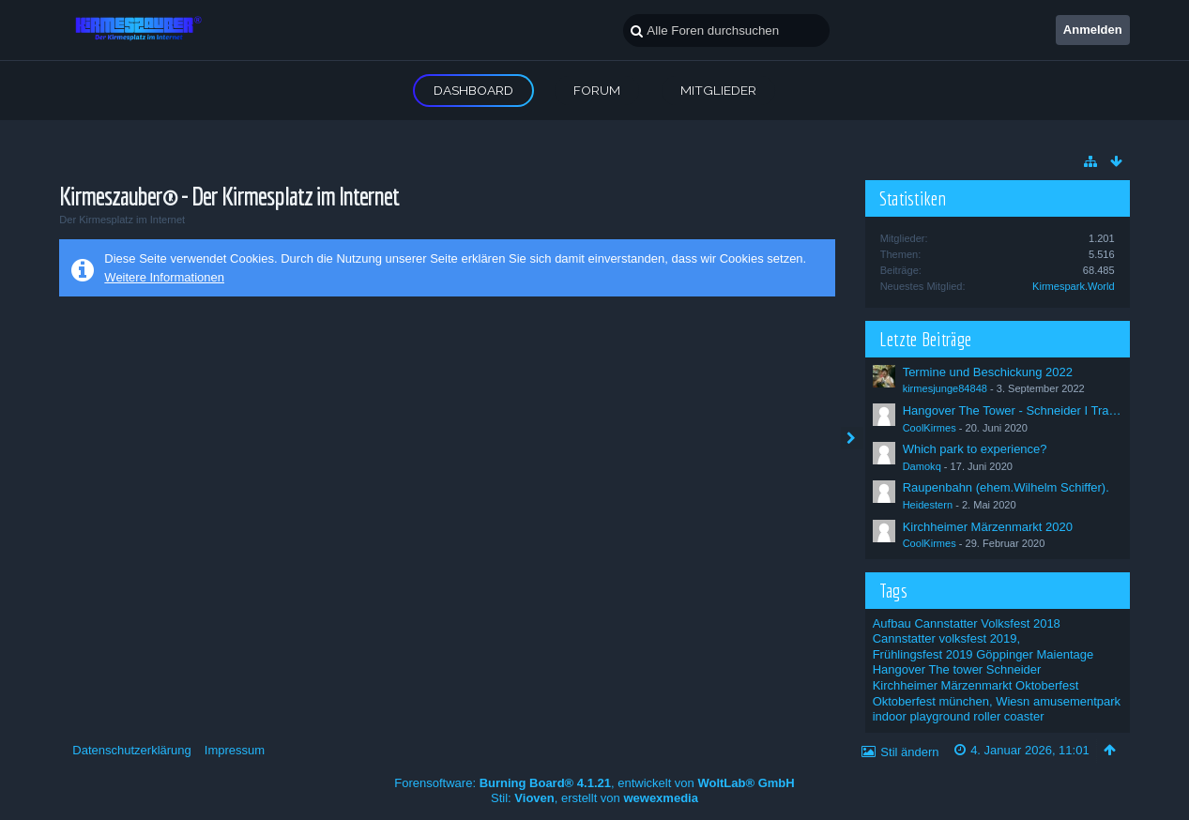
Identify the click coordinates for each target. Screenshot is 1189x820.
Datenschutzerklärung (131, 750)
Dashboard (473, 90)
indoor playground (921, 716)
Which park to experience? (975, 449)
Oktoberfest (1046, 685)
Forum (596, 90)
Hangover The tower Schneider (957, 669)
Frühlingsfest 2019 (923, 654)
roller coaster (1008, 716)
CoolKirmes (929, 427)
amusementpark (1076, 701)
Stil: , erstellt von (594, 798)
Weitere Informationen (164, 277)
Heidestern (928, 504)
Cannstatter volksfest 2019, (947, 638)
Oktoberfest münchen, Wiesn (951, 701)
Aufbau (892, 623)
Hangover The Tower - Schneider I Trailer (1014, 410)
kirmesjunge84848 (945, 388)
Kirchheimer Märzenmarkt (943, 685)
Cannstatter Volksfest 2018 (986, 623)
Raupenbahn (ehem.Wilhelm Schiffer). (1006, 487)
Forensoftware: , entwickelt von (594, 783)
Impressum (235, 750)
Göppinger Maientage (1034, 654)
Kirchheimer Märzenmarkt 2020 (988, 527)
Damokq (922, 466)
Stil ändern (909, 752)
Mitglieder (718, 90)
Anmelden (1092, 30)
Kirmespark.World (1073, 286)
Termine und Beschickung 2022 (988, 372)
